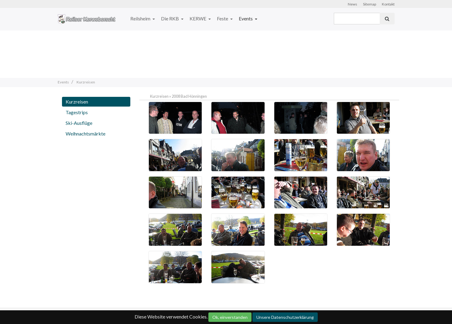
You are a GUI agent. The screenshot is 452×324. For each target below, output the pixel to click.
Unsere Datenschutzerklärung (285, 317)
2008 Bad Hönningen (189, 96)
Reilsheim (140, 18)
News (352, 4)
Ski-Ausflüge (79, 123)
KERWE (198, 18)
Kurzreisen (77, 101)
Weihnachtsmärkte (85, 133)
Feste (223, 18)
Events (246, 18)
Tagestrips (77, 112)
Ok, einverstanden (230, 317)
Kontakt (388, 4)
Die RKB (170, 18)
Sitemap (369, 4)
